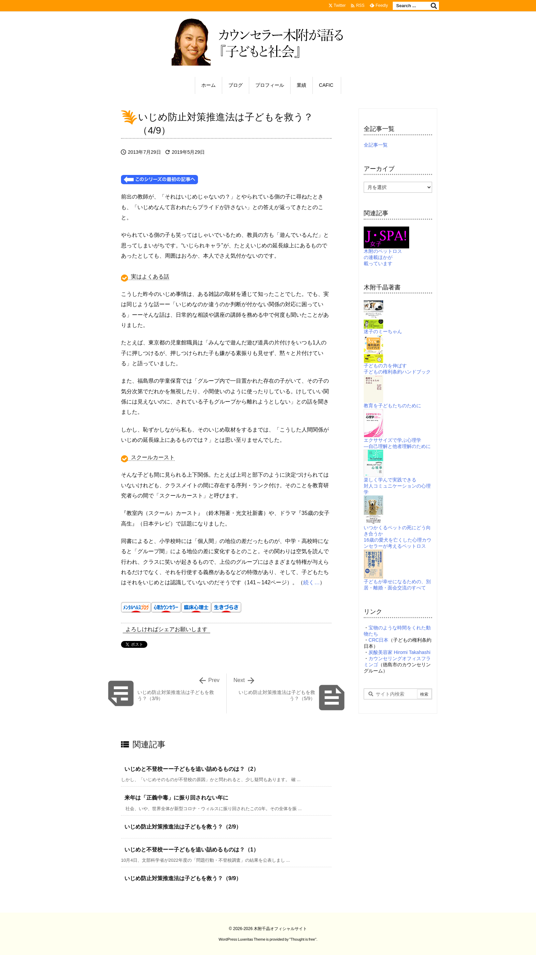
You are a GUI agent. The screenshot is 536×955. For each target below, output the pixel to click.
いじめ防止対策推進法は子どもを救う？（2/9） (182, 827)
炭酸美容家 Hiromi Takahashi (399, 652)
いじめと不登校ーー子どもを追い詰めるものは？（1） (191, 849)
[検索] (434, 6)
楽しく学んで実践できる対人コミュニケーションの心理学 (397, 477)
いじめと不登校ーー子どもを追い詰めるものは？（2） (191, 769)
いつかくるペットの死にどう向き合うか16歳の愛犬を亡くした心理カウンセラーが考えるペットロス (397, 528)
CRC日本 (378, 640)
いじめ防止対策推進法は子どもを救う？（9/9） (182, 878)
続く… (311, 582)
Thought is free (303, 939)
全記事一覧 (376, 145)
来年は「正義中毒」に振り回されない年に (176, 798)
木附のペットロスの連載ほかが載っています (386, 250)
